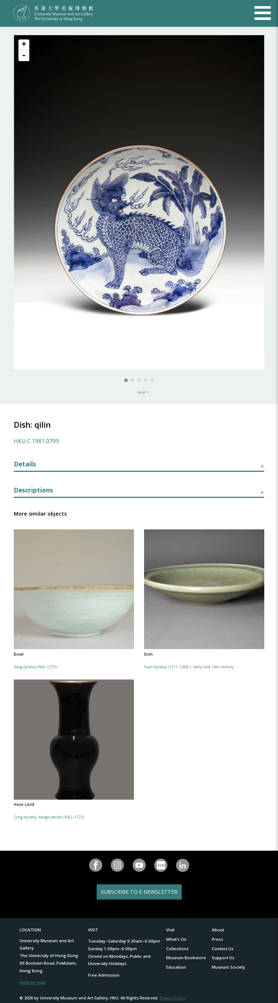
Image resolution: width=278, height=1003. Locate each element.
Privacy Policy (172, 997)
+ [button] (23, 44)
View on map (33, 982)
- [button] (23, 55)
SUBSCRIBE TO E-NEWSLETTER (139, 891)
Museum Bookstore (186, 957)
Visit (170, 929)
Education (176, 967)
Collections (177, 948)
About (218, 929)
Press (217, 939)
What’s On (176, 939)
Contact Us (222, 948)
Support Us (223, 957)
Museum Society (228, 967)
